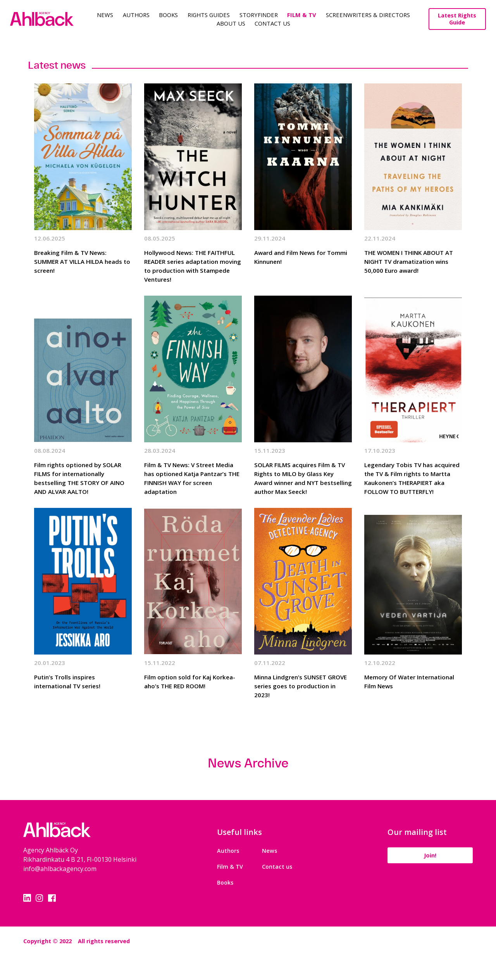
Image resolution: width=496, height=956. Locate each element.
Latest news (57, 65)
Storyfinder (258, 15)
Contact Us (272, 23)
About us (231, 23)
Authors (136, 15)
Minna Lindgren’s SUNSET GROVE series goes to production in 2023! (300, 686)
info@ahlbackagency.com (59, 868)
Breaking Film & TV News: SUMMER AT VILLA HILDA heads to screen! (82, 261)
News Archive (248, 763)
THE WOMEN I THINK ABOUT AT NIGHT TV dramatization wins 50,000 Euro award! (408, 261)
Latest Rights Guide (457, 19)
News (105, 15)
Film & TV (301, 15)
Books (168, 15)
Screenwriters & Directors (368, 15)
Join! (430, 855)
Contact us (277, 866)
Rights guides (209, 15)
